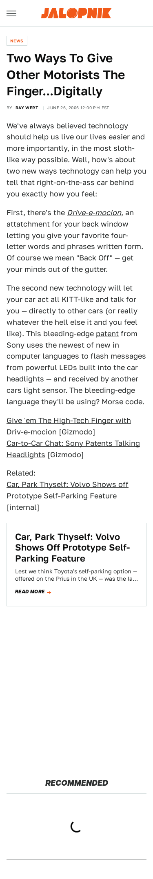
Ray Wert (27, 107)
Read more (30, 591)
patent (107, 333)
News (17, 40)
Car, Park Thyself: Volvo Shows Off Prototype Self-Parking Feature (72, 547)
